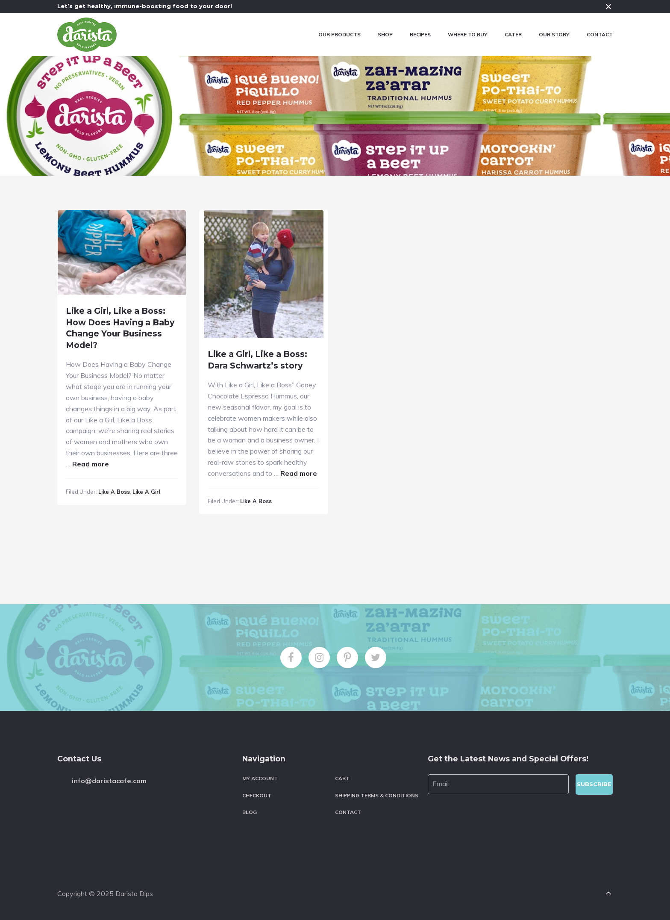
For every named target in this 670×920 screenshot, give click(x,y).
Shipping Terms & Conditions (376, 795)
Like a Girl (146, 491)
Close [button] (608, 6)
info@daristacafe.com (109, 780)
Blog (249, 812)
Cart (342, 778)
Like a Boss (114, 491)
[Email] (498, 784)
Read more (90, 464)
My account (260, 778)
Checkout (256, 795)
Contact (348, 812)
